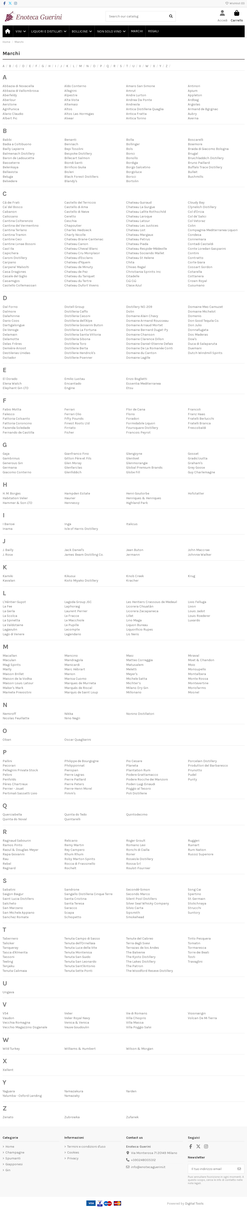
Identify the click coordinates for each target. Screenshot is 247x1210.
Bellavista (10, 172)
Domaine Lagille (138, 358)
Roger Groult (135, 841)
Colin (192, 226)
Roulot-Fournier (138, 868)
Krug (191, 576)
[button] (20, 31)
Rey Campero (74, 850)
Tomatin (194, 943)
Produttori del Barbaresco (208, 766)
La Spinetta (11, 620)
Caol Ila (8, 249)
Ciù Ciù (131, 281)
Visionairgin (197, 1013)
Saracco (70, 908)
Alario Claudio (13, 114)
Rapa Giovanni (14, 854)
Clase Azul (134, 285)
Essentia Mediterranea (143, 384)
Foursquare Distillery (142, 428)
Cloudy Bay (196, 203)
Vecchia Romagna (16, 1023)
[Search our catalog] (171, 16)
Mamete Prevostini (17, 692)
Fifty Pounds (74, 419)
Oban (7, 740)
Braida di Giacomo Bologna (208, 149)
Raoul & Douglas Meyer (20, 850)
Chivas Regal (136, 267)
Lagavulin (10, 629)
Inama (7, 529)
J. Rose (8, 555)
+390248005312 (143, 1160)
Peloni (7, 775)
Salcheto (9, 903)
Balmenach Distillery (19, 154)
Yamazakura (73, 1091)
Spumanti (13, 1158)
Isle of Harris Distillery (81, 529)
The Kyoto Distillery (141, 957)
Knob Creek (135, 576)
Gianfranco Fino (76, 454)
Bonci (130, 154)
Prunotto (195, 770)
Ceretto (70, 216)
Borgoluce (134, 172)
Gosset (193, 454)
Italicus (132, 524)
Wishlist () (235, 3)
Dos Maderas (198, 335)
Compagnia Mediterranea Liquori (213, 230)
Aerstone (9, 104)
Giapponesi (14, 1164)
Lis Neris (132, 634)
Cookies (73, 1152)
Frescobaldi (197, 428)
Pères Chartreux (15, 784)
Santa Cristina (75, 899)
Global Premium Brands (144, 468)
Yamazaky (72, 1096)
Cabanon (10, 212)
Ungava (8, 992)
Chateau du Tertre (77, 281)
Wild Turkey (11, 1049)
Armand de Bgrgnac (203, 109)
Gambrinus (11, 458)
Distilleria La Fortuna (80, 330)
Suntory (194, 913)
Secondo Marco (138, 894)
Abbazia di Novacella (18, 86)
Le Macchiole (74, 620)
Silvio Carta (134, 908)
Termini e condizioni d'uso (86, 1147)
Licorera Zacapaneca (142, 611)
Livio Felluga (197, 602)
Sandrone (71, 890)
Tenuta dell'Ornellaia (79, 943)
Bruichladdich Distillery (206, 158)
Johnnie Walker (199, 555)
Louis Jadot (196, 611)
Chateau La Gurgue (140, 207)
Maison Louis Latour (18, 683)
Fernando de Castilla (18, 432)
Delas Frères (12, 344)
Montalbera (197, 674)
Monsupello (197, 669)
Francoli (194, 409)
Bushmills (195, 177)
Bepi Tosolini (73, 149)
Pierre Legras (74, 775)
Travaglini (195, 962)
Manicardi (72, 665)
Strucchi (194, 908)
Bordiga (132, 163)
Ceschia (70, 221)
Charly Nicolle (75, 235)
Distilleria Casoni (77, 316)
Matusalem (135, 665)
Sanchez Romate (16, 917)
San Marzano (13, 908)
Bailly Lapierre (13, 149)
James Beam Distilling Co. (83, 555)
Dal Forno (10, 307)
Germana (10, 468)
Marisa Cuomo (75, 679)
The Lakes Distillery (141, 962)
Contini (193, 253)
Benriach (71, 144)
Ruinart (193, 845)
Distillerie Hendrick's (79, 353)
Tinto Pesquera (199, 939)
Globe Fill (133, 472)
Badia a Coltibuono (17, 144)
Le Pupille (71, 625)
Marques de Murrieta (80, 683)
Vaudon (8, 1018)
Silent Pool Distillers (141, 899)
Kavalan (9, 581)
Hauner (69, 498)
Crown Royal (197, 281)
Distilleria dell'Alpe (78, 321)
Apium (193, 91)
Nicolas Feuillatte (16, 718)
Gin (7, 1170)
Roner (130, 854)
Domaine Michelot (202, 312)
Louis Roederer (199, 616)
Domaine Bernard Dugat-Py (147, 330)
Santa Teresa (74, 903)
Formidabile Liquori (140, 423)
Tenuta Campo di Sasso (82, 939)
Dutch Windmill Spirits (205, 353)
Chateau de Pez (76, 272)
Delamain (10, 335)
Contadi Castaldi (200, 244)
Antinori (194, 86)
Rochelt (70, 868)
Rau (5, 859)
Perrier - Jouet (13, 789)
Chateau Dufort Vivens (81, 285)
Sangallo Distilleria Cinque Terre (88, 894)
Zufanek (132, 1117)
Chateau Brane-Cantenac (83, 239)
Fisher (69, 432)
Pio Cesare (134, 761)
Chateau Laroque (139, 216)
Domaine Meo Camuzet (205, 307)
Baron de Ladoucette (18, 158)
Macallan (10, 656)
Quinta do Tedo (75, 814)
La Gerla (9, 611)
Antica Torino (136, 118)
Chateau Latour (138, 221)
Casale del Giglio (15, 276)
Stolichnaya (197, 903)
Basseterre (11, 163)
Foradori (132, 419)
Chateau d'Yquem (77, 262)
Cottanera (196, 276)
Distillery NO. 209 (139, 307)
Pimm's (70, 793)
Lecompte (72, 629)
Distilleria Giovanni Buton (83, 325)
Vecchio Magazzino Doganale (25, 1027)
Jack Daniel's (74, 550)
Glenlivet (132, 458)
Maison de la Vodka (17, 679)
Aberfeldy (10, 95)
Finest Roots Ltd (77, 423)
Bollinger (133, 144)
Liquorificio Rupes (139, 629)
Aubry (192, 114)
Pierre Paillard (75, 779)
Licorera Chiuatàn (139, 606)
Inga (67, 524)
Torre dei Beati (198, 952)
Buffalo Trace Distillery (205, 167)
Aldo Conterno (75, 86)
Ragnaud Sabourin (17, 841)
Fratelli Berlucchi (201, 419)
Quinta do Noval (15, 819)
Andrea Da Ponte (139, 100)
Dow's (192, 339)
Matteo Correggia (139, 660)
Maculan (9, 660)
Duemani (195, 348)
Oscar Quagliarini (77, 740)
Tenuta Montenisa (78, 952)
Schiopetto (72, 917)
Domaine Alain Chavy (142, 316)
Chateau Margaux (139, 235)
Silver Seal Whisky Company (147, 903)
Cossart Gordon (200, 267)
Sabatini (9, 890)
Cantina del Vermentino (21, 226)
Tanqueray (10, 948)
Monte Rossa (198, 679)
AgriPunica (11, 109)
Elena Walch (12, 384)
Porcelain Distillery (202, 761)
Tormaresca (197, 948)
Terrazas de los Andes (142, 948)
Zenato (8, 1117)
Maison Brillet (13, 674)
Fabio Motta (12, 409)
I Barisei (9, 524)
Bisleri (69, 172)
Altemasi (71, 104)
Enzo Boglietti (136, 379)
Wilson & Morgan (139, 1049)
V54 (5, 1013)
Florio (130, 414)
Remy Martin (74, 845)
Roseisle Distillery (139, 859)
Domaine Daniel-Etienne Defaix (149, 344)
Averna (193, 118)
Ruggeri (193, 841)
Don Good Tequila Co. (203, 321)
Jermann (133, 555)
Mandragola (73, 660)
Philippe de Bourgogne (81, 761)
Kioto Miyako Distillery (81, 581)
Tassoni (8, 957)
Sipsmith (133, 913)
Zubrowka (72, 1117)
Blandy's (70, 181)
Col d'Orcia (196, 212)
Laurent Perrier (75, 611)
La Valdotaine (13, 625)
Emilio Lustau (74, 379)
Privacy (72, 1158)
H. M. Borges (12, 493)
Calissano (10, 216)
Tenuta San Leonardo (80, 962)
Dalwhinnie (11, 316)
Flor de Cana (135, 409)
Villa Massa (135, 1023)
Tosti (191, 957)
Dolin (130, 312)
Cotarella (195, 272)
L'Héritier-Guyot (14, 602)
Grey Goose (196, 468)
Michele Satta (136, 679)
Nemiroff (9, 714)
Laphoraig (72, 606)
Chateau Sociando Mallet (145, 253)
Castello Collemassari (19, 285)
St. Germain (196, 899)
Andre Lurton (136, 95)
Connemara (197, 239)
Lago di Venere (13, 634)
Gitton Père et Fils (77, 458)
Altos (68, 109)
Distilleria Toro (75, 344)
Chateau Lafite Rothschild (146, 212)
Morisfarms (197, 688)
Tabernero (10, 939)
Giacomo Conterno (17, 472)
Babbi (7, 140)
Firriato (70, 428)
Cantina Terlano (15, 230)
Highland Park (137, 503)
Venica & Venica (76, 1023)
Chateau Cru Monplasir (82, 253)
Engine (69, 388)
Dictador (9, 358)
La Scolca (10, 616)
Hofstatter (196, 493)
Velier (68, 1013)
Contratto (195, 258)
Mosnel (193, 692)
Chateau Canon (76, 244)
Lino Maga (134, 620)
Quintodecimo (137, 814)
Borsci (131, 177)
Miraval (193, 656)
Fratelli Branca (199, 423)
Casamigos (11, 281)
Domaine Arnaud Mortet (144, 325)
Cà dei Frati (11, 203)
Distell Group (74, 307)
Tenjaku (8, 966)
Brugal (193, 154)
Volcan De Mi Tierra (202, 1018)
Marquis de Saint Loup (81, 692)
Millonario (133, 692)
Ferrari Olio (72, 414)
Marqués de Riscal (78, 688)
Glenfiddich (73, 472)
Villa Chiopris (136, 1018)
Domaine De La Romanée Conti (149, 348)
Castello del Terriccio (80, 203)
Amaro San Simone (140, 86)
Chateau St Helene (140, 258)
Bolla (130, 140)
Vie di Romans (136, 1013)
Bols (129, 149)
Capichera (10, 253)
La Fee (7, 606)
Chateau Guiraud (139, 203)
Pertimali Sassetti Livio (20, 793)
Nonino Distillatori (140, 714)
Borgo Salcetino (138, 167)
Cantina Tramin (14, 235)
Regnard (9, 868)
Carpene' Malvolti (16, 267)
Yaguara (9, 1091)
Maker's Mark (13, 688)
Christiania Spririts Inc (143, 272)
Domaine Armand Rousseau (147, 321)
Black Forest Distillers (81, 177)
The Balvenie (135, 952)
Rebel (7, 864)
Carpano (9, 262)
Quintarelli (72, 819)
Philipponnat (74, 766)
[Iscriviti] (239, 1168)
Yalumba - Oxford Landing (22, 1096)
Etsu (129, 388)
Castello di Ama (76, 207)
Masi (129, 656)
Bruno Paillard (199, 163)
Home (9, 1147)
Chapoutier (73, 226)
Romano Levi (135, 845)
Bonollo (132, 158)
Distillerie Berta (76, 348)
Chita (130, 262)
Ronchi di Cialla (137, 850)
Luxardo (194, 620)
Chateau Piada (137, 244)
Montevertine (198, 683)
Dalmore (9, 312)
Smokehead (135, 917)
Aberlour (9, 100)
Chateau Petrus (138, 239)
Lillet (129, 616)
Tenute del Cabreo (139, 939)
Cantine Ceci (12, 239)
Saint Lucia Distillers (18, 899)
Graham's (195, 463)
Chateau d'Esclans (78, 258)
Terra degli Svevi (138, 943)
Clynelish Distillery (202, 207)
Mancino (71, 656)
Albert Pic (10, 118)
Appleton (195, 95)
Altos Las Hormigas (79, 114)
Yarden (131, 1091)
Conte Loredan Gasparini (207, 249)
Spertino (194, 894)
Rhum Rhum (73, 854)
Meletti (131, 669)
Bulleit (193, 172)
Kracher (132, 581)
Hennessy (71, 503)
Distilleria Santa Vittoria (82, 335)
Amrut (131, 91)
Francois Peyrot (138, 432)
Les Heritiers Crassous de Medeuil (151, 602)
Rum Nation (197, 850)
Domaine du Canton (141, 353)
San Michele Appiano (18, 913)
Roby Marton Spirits (79, 859)
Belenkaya (10, 167)
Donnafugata (198, 330)
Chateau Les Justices (142, 226)
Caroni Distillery (15, 258)
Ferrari (69, 409)
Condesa (194, 235)
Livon (192, 606)
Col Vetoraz (196, 221)
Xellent (8, 1070)
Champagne (14, 1152)
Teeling (8, 962)
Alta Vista (71, 100)
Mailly (7, 669)
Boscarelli (195, 140)
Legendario (72, 634)
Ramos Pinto (12, 845)
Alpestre (70, 95)
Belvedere (10, 181)
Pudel (192, 775)
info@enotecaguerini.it (148, 1167)
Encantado (72, 384)
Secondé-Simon (138, 890)
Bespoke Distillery (78, 154)
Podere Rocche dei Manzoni (147, 779)
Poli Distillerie (136, 793)
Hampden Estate (77, 493)
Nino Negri (72, 718)
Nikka (68, 714)
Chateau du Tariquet (79, 276)
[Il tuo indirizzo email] (211, 1168)
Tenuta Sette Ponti (78, 971)
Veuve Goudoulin (76, 1027)
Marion (69, 674)
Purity (192, 779)
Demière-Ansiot (14, 348)
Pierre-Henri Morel (78, 789)
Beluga (8, 177)
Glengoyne (134, 454)
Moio (191, 665)
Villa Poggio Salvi (138, 1027)
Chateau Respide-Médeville (146, 249)
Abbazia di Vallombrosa (21, 91)
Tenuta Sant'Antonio (79, 966)
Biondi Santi (73, 163)
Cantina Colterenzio (18, 221)
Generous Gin (13, 463)
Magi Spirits (12, 665)
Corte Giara (196, 262)
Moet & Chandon (201, 660)
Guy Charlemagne (201, 472)
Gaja (6, 454)
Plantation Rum (138, 770)
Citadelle (132, 276)
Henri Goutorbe (137, 493)
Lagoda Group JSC (78, 602)
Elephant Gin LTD (16, 388)
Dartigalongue (14, 325)
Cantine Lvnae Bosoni (19, 244)
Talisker (8, 943)
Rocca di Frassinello (79, 864)
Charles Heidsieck (77, 230)
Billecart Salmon (77, 158)
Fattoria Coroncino (17, 423)
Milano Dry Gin (137, 688)
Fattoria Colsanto (16, 419)
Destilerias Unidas (16, 353)
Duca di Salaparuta (202, 344)
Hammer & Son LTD (17, 503)
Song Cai (194, 890)
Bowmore (195, 144)
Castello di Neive (76, 212)
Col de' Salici (197, 216)
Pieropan (71, 770)
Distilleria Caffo (76, 312)
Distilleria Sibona (77, 339)
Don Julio (195, 325)
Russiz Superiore (200, 854)
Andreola (133, 104)
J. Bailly (8, 550)
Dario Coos (11, 321)
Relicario (71, 841)
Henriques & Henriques (143, 498)
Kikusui (69, 576)
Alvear (69, 118)
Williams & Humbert (80, 1049)
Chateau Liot (135, 230)
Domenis (195, 316)
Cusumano (196, 285)
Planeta (132, 766)
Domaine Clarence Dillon (145, 339)
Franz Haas (196, 414)
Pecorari (9, 766)
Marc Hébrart (74, 669)
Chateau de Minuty (78, 267)
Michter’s (133, 683)
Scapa (69, 913)
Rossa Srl (133, 864)
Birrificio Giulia (75, 167)
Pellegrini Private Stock (20, 770)
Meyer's (132, 674)
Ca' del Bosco (13, 207)
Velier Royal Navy (77, 1018)
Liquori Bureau (137, 625)
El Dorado (10, 379)
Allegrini (70, 91)
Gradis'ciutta (197, 458)
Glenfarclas (73, 468)
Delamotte (11, 339)
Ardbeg (193, 100)
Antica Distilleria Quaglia (145, 109)
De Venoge (10, 330)
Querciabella (12, 814)
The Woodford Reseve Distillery (149, 971)
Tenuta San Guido (77, 957)
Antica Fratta (136, 114)
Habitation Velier (15, 498)
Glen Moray (73, 463)
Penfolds (9, 779)
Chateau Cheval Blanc (81, 249)
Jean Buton (134, 550)
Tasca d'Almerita (15, 952)
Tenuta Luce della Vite (80, 948)
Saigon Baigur (13, 894)
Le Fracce (71, 616)
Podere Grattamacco (142, 775)
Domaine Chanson (140, 335)
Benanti (70, 140)
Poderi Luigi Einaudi (140, 784)
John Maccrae (199, 550)
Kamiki (8, 576)
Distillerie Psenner (78, 358)
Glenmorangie (137, 463)
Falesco (9, 414)
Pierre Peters (74, 784)
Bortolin (132, 181)
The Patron (134, 966)
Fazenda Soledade (16, 428)
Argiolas (194, 104)
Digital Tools (194, 1204)
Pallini (7, 761)
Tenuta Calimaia (15, 971)
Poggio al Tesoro (138, 789)
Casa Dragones (14, 272)
